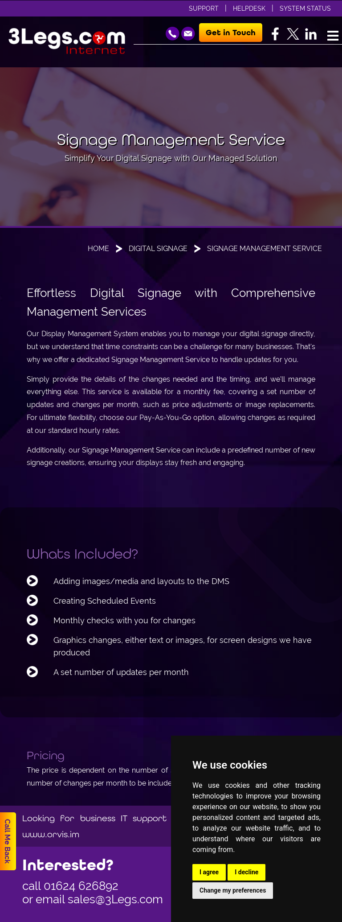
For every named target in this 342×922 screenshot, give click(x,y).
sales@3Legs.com (115, 899)
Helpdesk (249, 8)
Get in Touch (231, 32)
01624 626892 (81, 886)
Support (204, 8)
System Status (305, 8)
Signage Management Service (264, 248)
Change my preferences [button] (233, 890)
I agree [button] (209, 872)
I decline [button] (246, 872)
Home (98, 248)
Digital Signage (158, 248)
